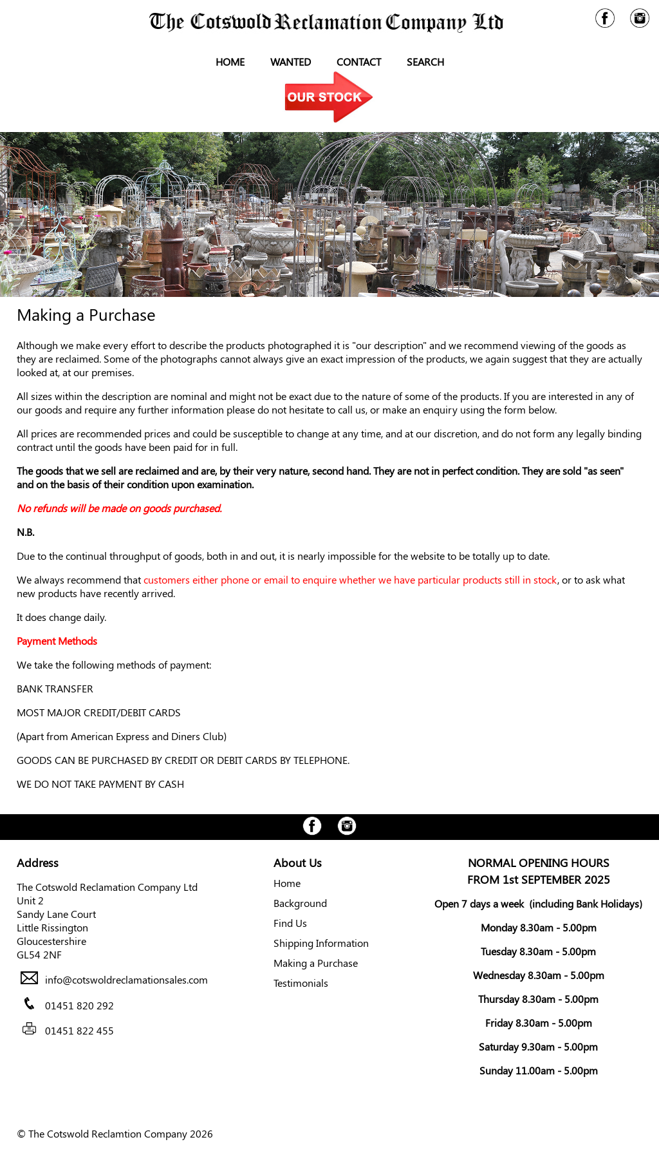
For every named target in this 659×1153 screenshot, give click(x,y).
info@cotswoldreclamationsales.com (126, 980)
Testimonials (301, 982)
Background (300, 903)
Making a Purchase (316, 962)
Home (230, 61)
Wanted (290, 61)
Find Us (290, 922)
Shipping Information (321, 942)
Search (425, 61)
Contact (359, 61)
